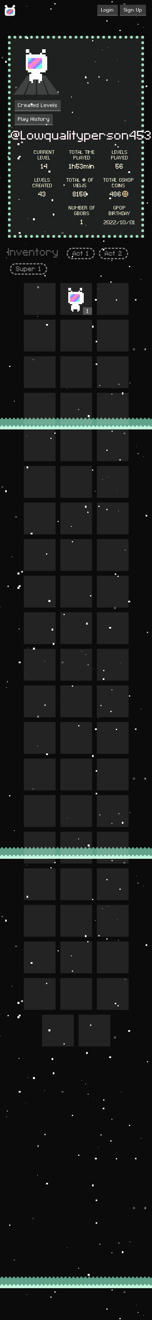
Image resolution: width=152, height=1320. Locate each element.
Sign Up (133, 10)
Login (107, 10)
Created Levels (38, 105)
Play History (34, 119)
